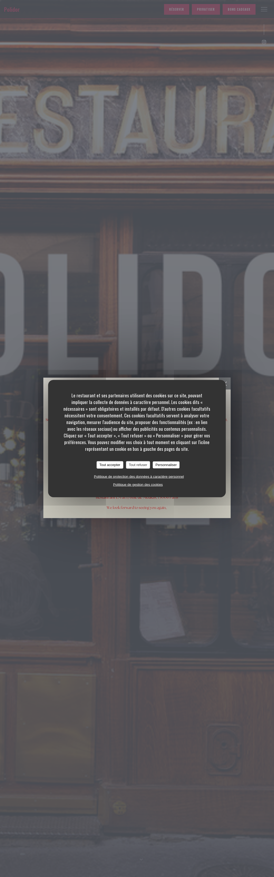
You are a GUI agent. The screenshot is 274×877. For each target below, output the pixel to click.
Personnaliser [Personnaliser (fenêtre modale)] (166, 465)
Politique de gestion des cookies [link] (138, 484)
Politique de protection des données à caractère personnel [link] (139, 476)
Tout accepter (109, 465)
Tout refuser (138, 465)
